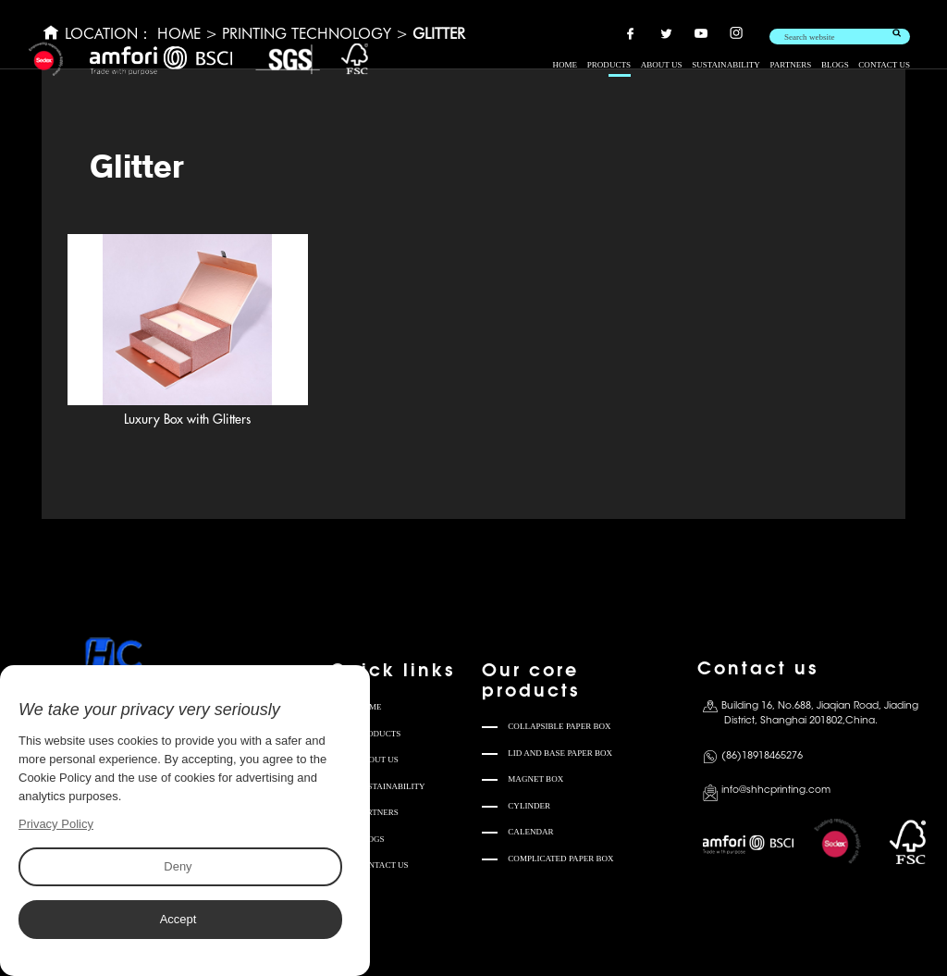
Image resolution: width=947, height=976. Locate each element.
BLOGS (835, 64)
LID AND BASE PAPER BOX (560, 753)
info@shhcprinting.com (775, 790)
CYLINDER (529, 805)
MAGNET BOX (535, 779)
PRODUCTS (609, 64)
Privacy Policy (55, 824)
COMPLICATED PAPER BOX (560, 858)
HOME (564, 64)
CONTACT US (884, 64)
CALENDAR (530, 831)
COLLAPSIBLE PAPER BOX (559, 726)
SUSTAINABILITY (726, 64)
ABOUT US (662, 64)
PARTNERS (790, 64)
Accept (177, 919)
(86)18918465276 (762, 756)
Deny (177, 866)
